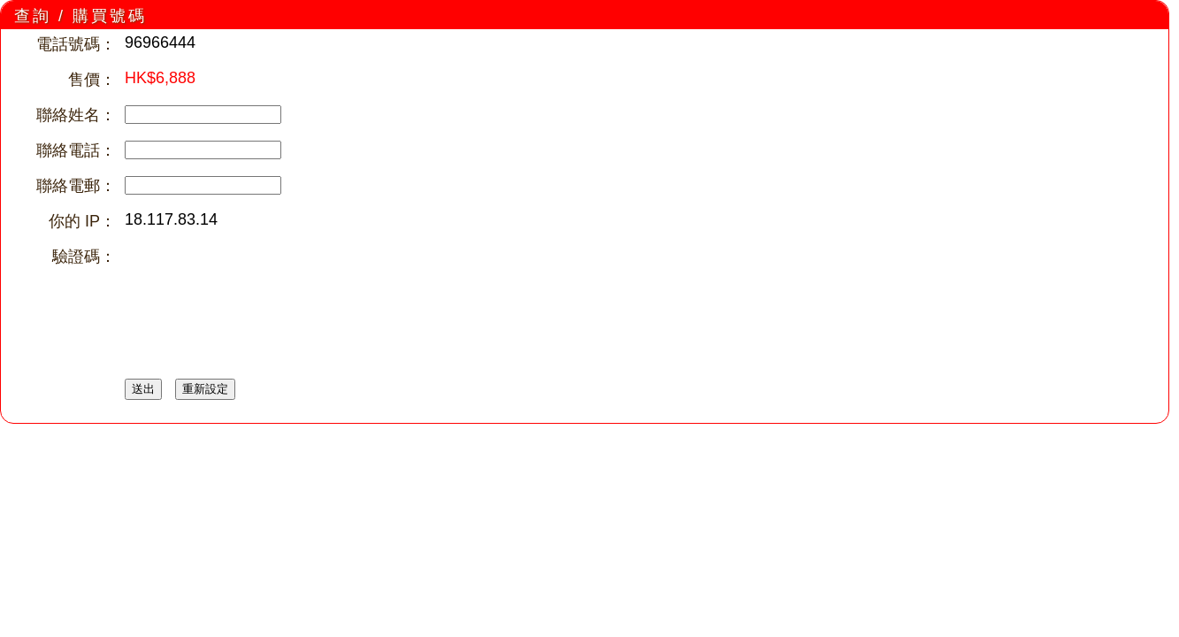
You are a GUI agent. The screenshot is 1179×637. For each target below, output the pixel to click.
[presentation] (259, 280)
